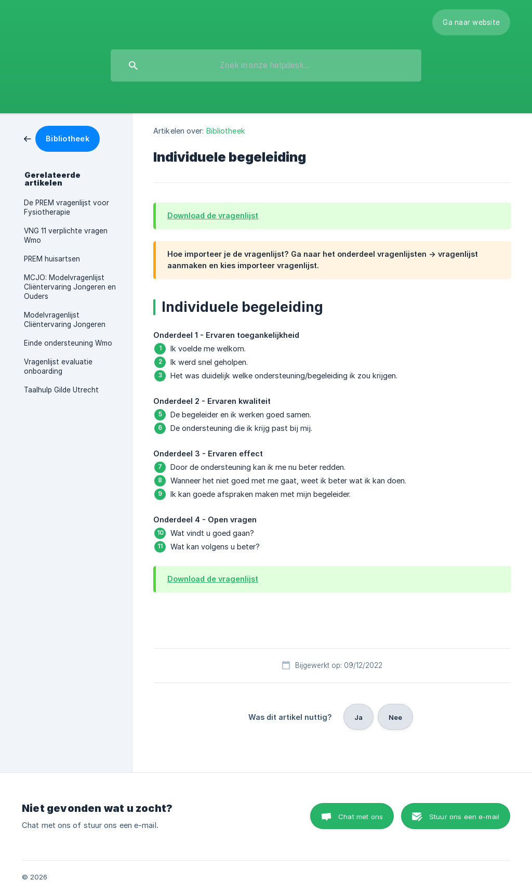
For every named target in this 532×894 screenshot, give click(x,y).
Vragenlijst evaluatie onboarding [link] (58, 366)
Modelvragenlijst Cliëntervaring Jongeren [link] (64, 319)
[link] (62, 138)
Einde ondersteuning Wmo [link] (68, 343)
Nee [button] (395, 717)
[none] (471, 22)
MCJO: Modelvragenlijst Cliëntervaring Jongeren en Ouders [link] (70, 286)
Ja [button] (358, 717)
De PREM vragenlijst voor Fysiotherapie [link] (66, 207)
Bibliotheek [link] (225, 130)
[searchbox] (266, 65)
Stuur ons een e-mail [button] (464, 816)
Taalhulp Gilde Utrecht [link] (61, 390)
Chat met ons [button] (360, 816)
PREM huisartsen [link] (52, 259)
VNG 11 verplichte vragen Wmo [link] (66, 235)
